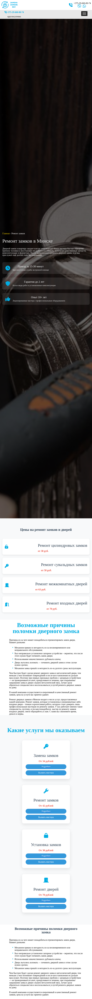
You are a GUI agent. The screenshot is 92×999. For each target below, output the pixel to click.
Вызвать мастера (46, 773)
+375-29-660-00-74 (82, 3)
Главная (6, 233)
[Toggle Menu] (84, 13)
